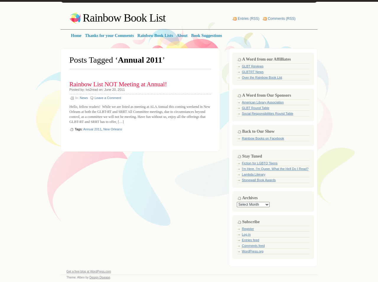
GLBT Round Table (255, 108)
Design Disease (99, 277)
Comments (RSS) (282, 19)
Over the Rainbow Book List (262, 77)
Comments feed (253, 245)
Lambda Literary (253, 174)
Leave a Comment (107, 98)
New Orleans (112, 129)
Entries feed (250, 240)
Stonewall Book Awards (259, 180)
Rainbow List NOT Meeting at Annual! (118, 84)
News (84, 98)
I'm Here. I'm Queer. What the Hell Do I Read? (275, 169)
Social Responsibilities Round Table (267, 113)
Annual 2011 (92, 129)
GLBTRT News (253, 72)
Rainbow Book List (124, 18)
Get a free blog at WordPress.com (88, 271)
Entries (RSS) (248, 19)
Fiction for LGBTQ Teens (260, 163)
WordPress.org (252, 251)
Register (248, 229)
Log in (246, 234)
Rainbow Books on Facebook (263, 138)
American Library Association (263, 102)
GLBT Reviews (252, 66)
